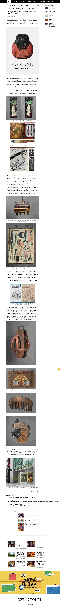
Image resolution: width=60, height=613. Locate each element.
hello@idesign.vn (30, 604)
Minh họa (13, 5)
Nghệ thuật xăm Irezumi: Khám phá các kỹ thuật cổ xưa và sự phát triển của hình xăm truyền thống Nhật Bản (52, 25)
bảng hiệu (16, 535)
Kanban (20, 535)
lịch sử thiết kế (25, 535)
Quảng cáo (17, 5)
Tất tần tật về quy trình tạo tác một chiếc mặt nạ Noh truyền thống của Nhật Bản (40, 543)
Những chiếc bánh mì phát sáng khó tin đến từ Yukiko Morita (40, 553)
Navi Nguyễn (11, 16)
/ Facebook (9, 607)
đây (26, 75)
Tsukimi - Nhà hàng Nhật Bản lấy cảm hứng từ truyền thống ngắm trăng (52, 20)
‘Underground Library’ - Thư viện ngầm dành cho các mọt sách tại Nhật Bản (21, 554)
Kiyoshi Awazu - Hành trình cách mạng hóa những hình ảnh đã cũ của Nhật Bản (52, 12)
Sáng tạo (22, 5)
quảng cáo (38, 535)
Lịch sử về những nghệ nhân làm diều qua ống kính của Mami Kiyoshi (20, 562)
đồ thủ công (43, 535)
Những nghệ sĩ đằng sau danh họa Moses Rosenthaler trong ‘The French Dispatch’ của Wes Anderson (41, 563)
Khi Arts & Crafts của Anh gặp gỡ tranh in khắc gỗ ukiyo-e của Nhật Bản (51, 8)
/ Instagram (9, 608)
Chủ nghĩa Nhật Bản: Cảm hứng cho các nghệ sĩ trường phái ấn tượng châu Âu (52, 16)
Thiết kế (26, 5)
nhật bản (34, 535)
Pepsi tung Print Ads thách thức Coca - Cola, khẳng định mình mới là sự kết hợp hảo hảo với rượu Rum (21, 544)
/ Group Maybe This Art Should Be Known (14, 609)
